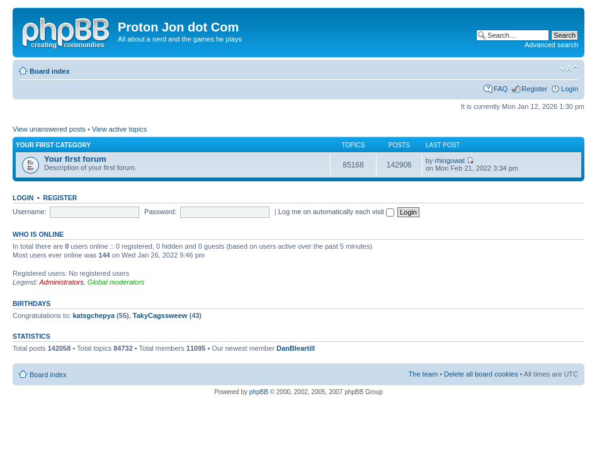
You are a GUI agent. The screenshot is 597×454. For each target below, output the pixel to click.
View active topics (119, 129)
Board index (50, 71)
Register (534, 89)
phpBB (258, 392)
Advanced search (551, 44)
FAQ (501, 89)
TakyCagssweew (160, 315)
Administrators (61, 282)
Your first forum (75, 159)
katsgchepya (93, 315)
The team (423, 374)
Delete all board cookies (481, 374)
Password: (160, 211)
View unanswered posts (49, 129)
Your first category (53, 145)
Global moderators (116, 282)
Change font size (569, 68)
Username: (30, 211)
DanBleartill (295, 348)
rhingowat (450, 160)
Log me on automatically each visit (336, 211)
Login (569, 89)
